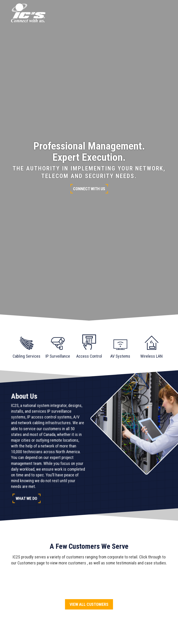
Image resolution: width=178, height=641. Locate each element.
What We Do (26, 498)
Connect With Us (89, 188)
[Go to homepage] (28, 12)
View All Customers (89, 604)
